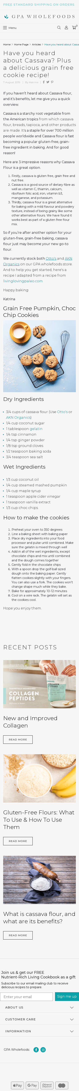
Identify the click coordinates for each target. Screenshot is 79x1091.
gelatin (36, 429)
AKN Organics (18, 418)
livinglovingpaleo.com (23, 281)
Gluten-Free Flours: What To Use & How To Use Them (38, 819)
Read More (18, 739)
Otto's (51, 259)
